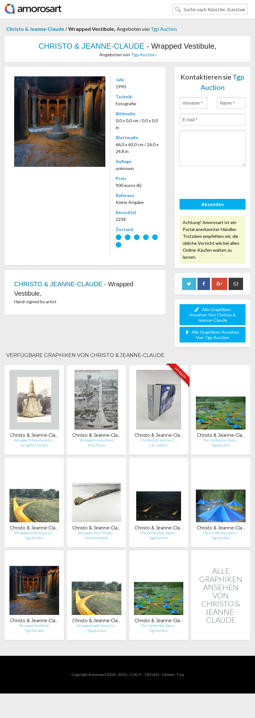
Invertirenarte (96, 537)
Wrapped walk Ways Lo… (34, 532)
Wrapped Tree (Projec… (96, 532)
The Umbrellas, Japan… (158, 532)
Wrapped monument (97, 440)
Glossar (168, 674)
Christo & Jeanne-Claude (35, 29)
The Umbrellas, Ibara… (221, 440)
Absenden (212, 204)
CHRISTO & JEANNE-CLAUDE (92, 46)
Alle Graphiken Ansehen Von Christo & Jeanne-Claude (212, 315)
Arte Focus (96, 445)
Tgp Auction (164, 29)
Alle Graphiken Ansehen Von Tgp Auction (212, 334)
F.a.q (180, 674)
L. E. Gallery (158, 445)
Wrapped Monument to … (34, 440)
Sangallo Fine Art (34, 445)
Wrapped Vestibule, (34, 625)
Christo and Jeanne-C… (158, 440)
